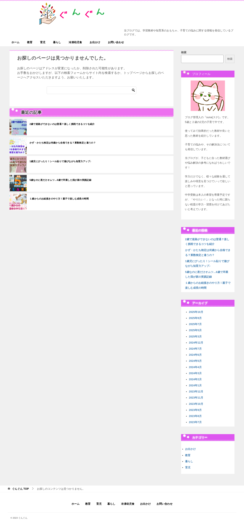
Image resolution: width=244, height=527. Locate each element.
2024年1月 (195, 385)
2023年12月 (196, 391)
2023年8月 (195, 416)
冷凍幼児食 (75, 42)
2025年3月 (195, 336)
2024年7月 (195, 348)
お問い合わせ (116, 42)
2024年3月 (195, 373)
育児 (42, 42)
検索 (183, 52)
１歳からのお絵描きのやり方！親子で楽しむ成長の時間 (59, 198)
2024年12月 (196, 342)
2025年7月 (195, 324)
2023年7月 (195, 422)
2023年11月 (196, 397)
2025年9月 (195, 318)
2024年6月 (195, 354)
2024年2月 (195, 379)
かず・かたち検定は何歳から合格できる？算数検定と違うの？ (63, 142)
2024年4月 (195, 367)
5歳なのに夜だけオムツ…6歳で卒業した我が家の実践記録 (60, 180)
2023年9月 (195, 409)
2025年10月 (196, 311)
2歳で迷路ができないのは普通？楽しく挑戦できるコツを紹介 (62, 124)
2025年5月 (195, 330)
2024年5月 (195, 360)
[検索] (91, 90)
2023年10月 (196, 403)
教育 (29, 42)
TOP (20, 488)
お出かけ (95, 42)
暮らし (57, 42)
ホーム (15, 42)
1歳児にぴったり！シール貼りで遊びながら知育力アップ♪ (60, 161)
